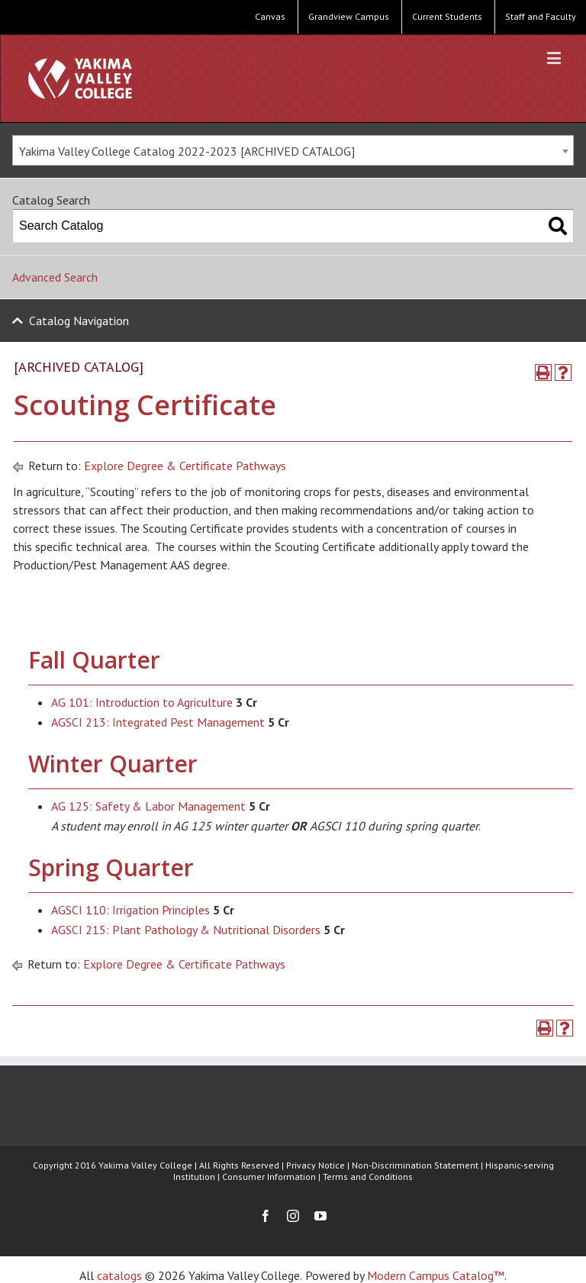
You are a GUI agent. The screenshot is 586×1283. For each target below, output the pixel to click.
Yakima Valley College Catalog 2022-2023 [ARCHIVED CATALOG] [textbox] (187, 151)
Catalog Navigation (79, 320)
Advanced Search (55, 277)
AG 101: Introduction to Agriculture (142, 702)
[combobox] (293, 150)
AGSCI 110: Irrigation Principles (130, 909)
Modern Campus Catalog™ (435, 1275)
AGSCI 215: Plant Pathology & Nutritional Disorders (185, 929)
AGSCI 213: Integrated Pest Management (158, 722)
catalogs (119, 1275)
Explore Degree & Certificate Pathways (185, 465)
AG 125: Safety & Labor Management (148, 806)
